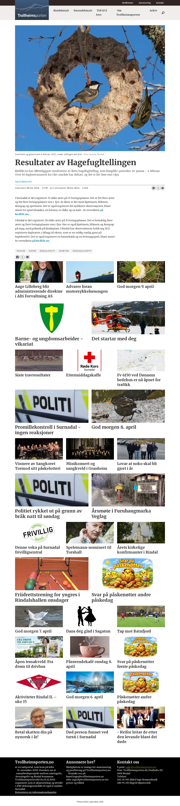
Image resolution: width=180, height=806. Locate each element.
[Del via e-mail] (162, 188)
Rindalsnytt (61, 10)
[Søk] (162, 12)
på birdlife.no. (41, 240)
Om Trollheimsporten (128, 12)
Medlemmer (127, 3)
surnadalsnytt (82, 251)
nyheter (64, 251)
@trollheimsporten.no (143, 767)
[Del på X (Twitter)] (158, 188)
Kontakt (160, 3)
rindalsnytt (47, 251)
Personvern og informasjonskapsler (36, 792)
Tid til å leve (101, 12)
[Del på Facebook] (153, 188)
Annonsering (145, 3)
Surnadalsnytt (83, 10)
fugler (21, 251)
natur (32, 251)
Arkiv (153, 10)
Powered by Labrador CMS (90, 802)
